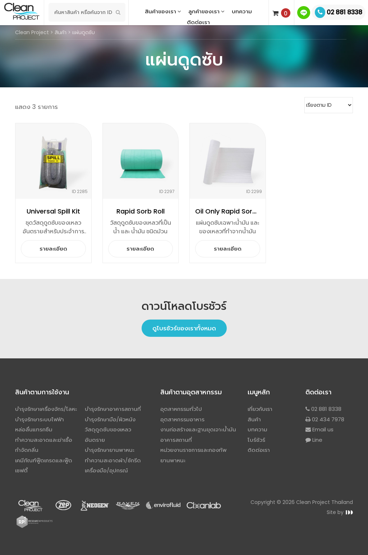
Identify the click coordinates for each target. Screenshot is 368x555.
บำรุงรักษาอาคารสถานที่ (113, 409)
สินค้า (254, 419)
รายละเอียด (53, 248)
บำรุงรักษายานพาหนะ (109, 450)
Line (313, 440)
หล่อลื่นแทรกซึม (33, 429)
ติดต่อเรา (198, 22)
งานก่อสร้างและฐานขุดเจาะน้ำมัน (198, 429)
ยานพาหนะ (172, 460)
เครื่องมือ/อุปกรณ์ (106, 470)
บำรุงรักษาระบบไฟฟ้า (39, 419)
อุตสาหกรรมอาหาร (182, 419)
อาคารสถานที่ (176, 440)
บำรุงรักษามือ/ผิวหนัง (110, 419)
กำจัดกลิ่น (26, 450)
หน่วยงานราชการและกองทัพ (193, 450)
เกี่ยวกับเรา (260, 409)
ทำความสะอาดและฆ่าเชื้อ (43, 440)
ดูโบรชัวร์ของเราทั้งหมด (184, 328)
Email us (319, 429)
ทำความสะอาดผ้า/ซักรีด (113, 460)
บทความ (257, 429)
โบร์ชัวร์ (256, 440)
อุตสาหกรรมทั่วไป (181, 409)
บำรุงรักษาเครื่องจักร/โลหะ (46, 409)
